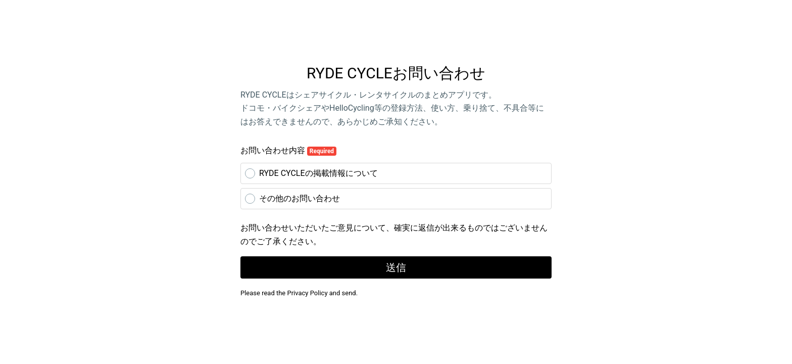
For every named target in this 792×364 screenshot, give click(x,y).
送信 (396, 267)
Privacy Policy (307, 293)
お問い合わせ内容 (288, 151)
